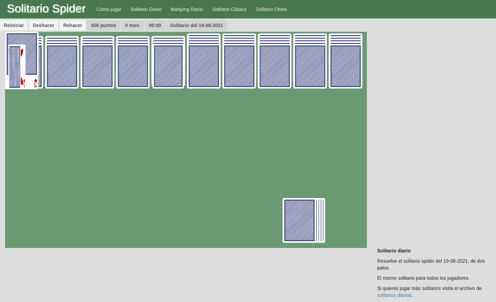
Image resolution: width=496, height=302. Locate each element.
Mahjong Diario (187, 9)
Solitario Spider (46, 8)
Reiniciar (14, 25)
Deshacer (43, 25)
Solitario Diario (146, 9)
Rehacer (72, 25)
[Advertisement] (434, 134)
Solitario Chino (271, 9)
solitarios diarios (394, 295)
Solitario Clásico (229, 9)
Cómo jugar (109, 9)
